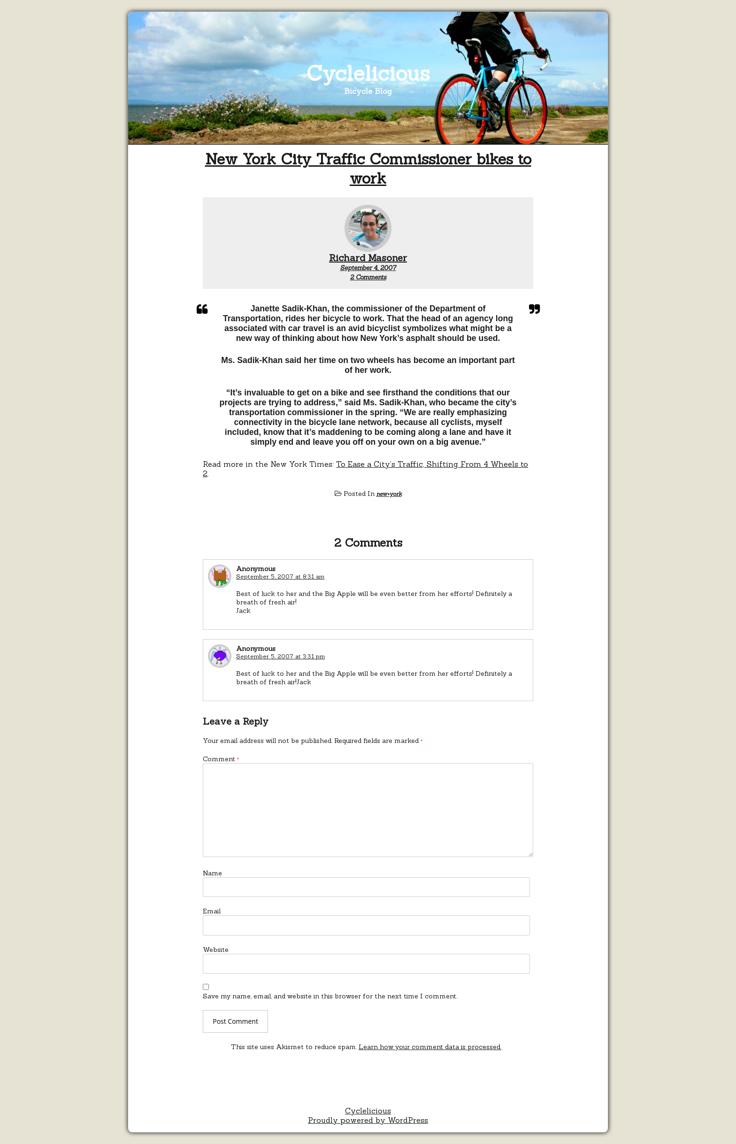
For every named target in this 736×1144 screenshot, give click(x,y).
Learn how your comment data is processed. (430, 1047)
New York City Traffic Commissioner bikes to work (368, 168)
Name (212, 873)
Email (212, 911)
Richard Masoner (368, 257)
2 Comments (368, 277)
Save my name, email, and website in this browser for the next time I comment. (330, 996)
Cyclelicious (368, 73)
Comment (221, 759)
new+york (389, 493)
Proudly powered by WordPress (368, 1120)
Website (216, 949)
